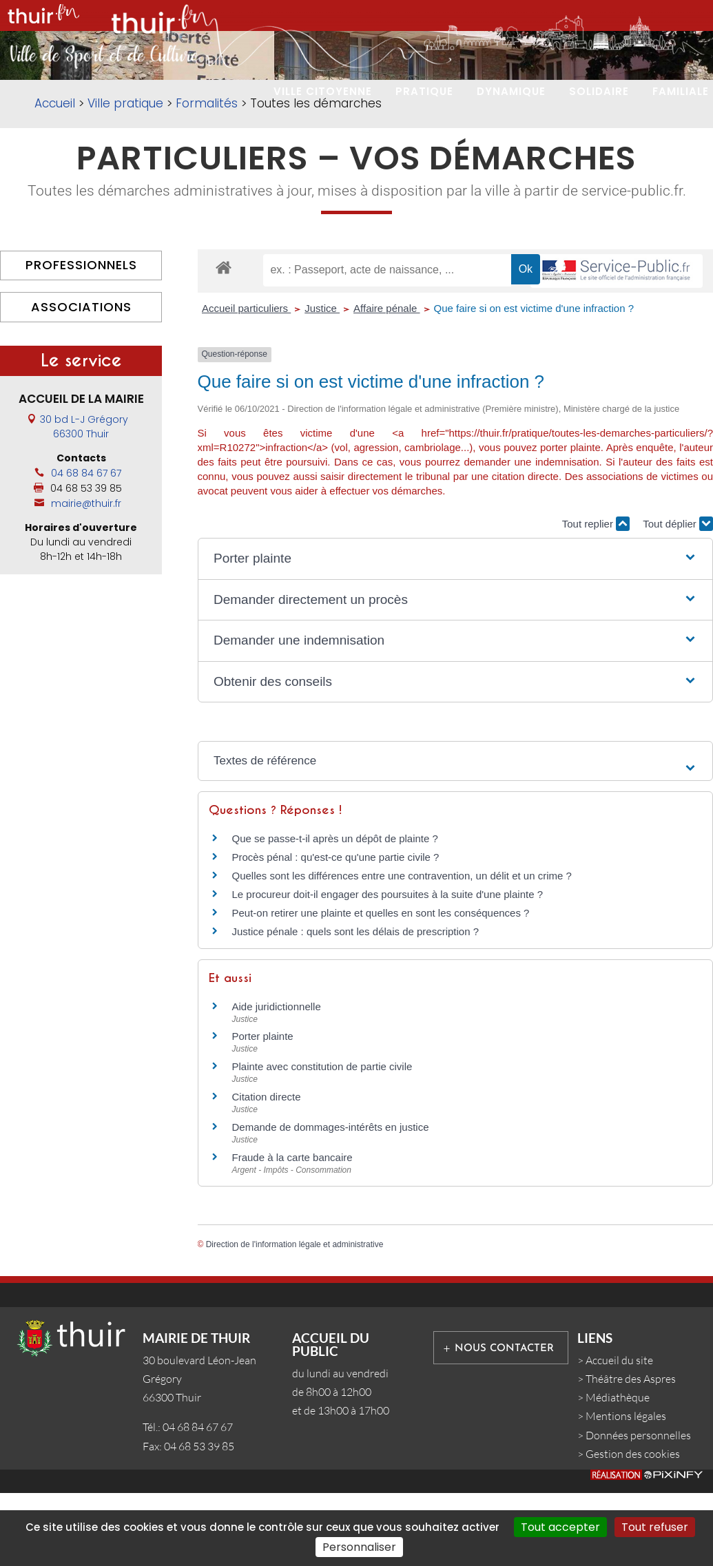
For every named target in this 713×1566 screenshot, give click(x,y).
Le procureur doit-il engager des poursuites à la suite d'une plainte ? (388, 969)
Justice (322, 384)
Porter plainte (262, 1112)
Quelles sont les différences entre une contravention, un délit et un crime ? (402, 951)
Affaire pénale (386, 384)
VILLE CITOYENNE (322, 91)
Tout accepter (560, 1527)
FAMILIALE (680, 91)
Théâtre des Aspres (631, 1454)
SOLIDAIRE (599, 91)
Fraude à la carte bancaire (292, 1232)
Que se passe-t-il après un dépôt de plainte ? (335, 913)
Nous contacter (504, 1424)
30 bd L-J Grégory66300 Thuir (84, 502)
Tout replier (596, 599)
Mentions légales (626, 1492)
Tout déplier (678, 599)
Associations (81, 381)
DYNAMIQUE (511, 91)
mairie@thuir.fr (86, 578)
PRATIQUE (424, 91)
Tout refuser (654, 1527)
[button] (455, 634)
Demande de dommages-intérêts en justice (330, 1202)
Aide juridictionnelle (276, 1081)
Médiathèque (618, 1473)
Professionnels (81, 340)
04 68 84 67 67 (86, 548)
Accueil (54, 179)
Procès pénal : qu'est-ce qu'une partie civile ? (336, 932)
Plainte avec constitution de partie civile (322, 1142)
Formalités (207, 179)
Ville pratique (125, 179)
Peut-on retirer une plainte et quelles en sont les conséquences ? (381, 988)
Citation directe (266, 1172)
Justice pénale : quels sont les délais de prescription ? (355, 1006)
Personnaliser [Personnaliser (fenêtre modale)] (359, 1547)
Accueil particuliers (246, 384)
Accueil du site (619, 1435)
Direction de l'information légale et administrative (295, 1319)
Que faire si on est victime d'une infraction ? (534, 384)
